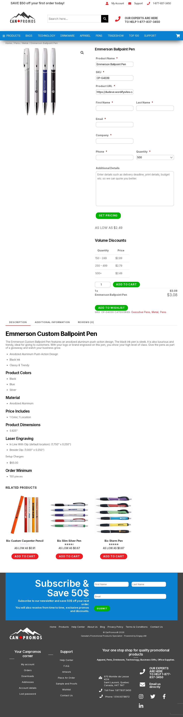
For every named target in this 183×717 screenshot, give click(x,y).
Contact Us (156, 625)
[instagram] (142, 695)
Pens (17, 45)
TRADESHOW (116, 37)
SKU (100, 74)
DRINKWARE (67, 37)
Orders (28, 669)
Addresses (28, 680)
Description (18, 322)
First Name (104, 104)
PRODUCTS (12, 37)
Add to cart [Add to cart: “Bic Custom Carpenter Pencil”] (24, 556)
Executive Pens (141, 312)
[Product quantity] (102, 285)
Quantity (143, 153)
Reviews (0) (86, 322)
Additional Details (108, 170)
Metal (25, 45)
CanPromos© (111, 631)
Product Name (107, 60)
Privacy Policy (115, 625)
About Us (92, 625)
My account (27, 663)
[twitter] (153, 695)
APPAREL (85, 37)
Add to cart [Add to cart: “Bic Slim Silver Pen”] (69, 556)
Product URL (105, 88)
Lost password (27, 692)
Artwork (66, 670)
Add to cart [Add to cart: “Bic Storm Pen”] (113, 556)
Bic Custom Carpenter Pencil (24, 541)
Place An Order (66, 676)
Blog (102, 625)
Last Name (144, 104)
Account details (27, 686)
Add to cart (126, 284)
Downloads (27, 675)
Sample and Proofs (66, 682)
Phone (101, 153)
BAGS (29, 37)
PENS (99, 37)
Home (9, 45)
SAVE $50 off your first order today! (38, 2)
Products (64, 625)
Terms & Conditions (137, 625)
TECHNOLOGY (46, 37)
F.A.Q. (67, 664)
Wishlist (66, 688)
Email (101, 121)
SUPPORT (150, 37)
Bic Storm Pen (114, 541)
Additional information (52, 322)
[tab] (18, 322)
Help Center (78, 625)
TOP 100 (134, 37)
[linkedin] (142, 704)
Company (104, 137)
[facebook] (165, 695)
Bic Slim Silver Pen (69, 541)
